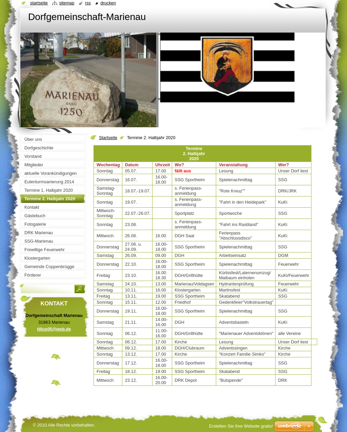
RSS (88, 2)
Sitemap (66, 2)
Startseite (108, 137)
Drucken (108, 2)
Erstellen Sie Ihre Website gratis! (241, 426)
